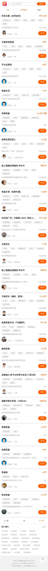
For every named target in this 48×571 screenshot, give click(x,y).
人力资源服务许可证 (29, 566)
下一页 (41, 521)
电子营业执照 (16, 566)
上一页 (6, 521)
